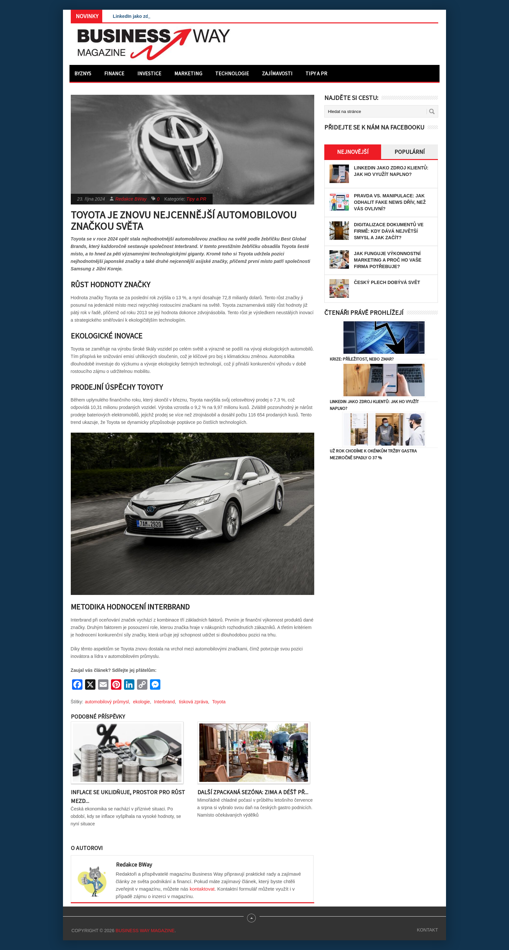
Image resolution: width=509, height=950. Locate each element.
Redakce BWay (130, 199)
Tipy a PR (316, 73)
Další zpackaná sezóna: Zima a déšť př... (252, 792)
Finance (114, 73)
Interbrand (164, 701)
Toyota (218, 701)
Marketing (188, 73)
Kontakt (427, 929)
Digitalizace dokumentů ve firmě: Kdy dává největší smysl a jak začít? (388, 231)
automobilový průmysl (107, 701)
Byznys (82, 73)
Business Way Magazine (145, 930)
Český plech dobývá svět (387, 282)
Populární (409, 151)
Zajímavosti (277, 73)
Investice (149, 73)
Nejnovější (352, 151)
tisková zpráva (193, 701)
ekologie (141, 701)
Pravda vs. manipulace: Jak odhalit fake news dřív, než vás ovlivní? (390, 202)
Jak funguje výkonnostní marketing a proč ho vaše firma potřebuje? (387, 260)
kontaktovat (202, 889)
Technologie (232, 73)
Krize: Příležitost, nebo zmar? (362, 359)
